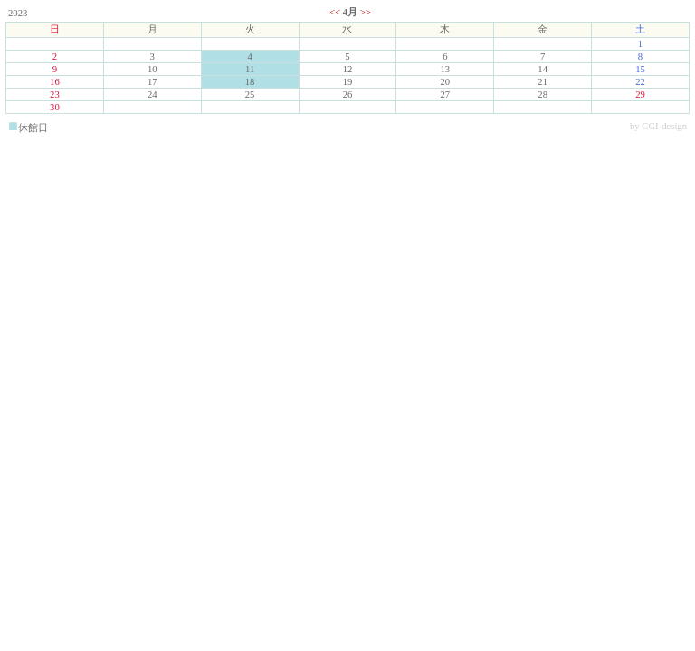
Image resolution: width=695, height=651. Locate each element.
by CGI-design (658, 126)
